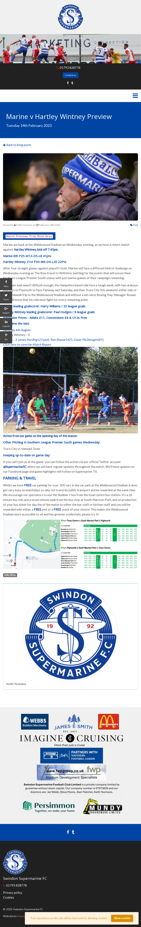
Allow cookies (122, 918)
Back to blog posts (17, 145)
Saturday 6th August (17, 330)
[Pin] (6, 337)
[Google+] (6, 311)
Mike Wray (10, 575)
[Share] (6, 284)
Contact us (70, 75)
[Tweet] (6, 297)
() (33, 339)
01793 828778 (68, 67)
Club (134, 224)
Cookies (8, 897)
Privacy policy (12, 892)
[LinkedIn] (6, 324)
